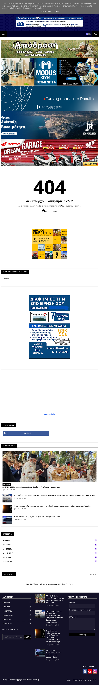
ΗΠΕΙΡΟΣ (50, 545)
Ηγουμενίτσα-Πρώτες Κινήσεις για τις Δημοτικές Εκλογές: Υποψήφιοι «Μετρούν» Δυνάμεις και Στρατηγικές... (54, 495)
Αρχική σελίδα (49, 210)
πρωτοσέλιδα (49, 414)
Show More (92, 574)
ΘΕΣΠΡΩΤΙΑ (50, 549)
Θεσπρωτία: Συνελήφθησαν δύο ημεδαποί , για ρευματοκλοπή (37, 517)
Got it (56, 12)
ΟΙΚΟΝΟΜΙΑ (50, 553)
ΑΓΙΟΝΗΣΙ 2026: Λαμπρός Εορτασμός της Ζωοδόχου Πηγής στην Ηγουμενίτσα (31, 487)
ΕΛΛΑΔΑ (50, 540)
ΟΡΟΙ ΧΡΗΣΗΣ (90, 680)
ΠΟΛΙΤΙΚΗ (50, 557)
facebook (27, 433)
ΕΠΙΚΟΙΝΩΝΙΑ (78, 680)
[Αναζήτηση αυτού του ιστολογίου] (13, 637)
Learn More (46, 12)
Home (69, 680)
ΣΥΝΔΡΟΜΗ (50, 561)
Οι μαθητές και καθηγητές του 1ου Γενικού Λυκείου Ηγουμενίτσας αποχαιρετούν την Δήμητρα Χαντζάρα (52, 506)
